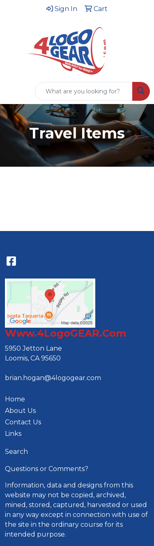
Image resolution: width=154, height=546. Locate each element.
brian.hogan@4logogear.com (53, 378)
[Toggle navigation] (12, 91)
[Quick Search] (84, 91)
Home (15, 399)
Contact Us (23, 422)
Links (13, 433)
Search (16, 451)
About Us (20, 411)
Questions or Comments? (46, 469)
